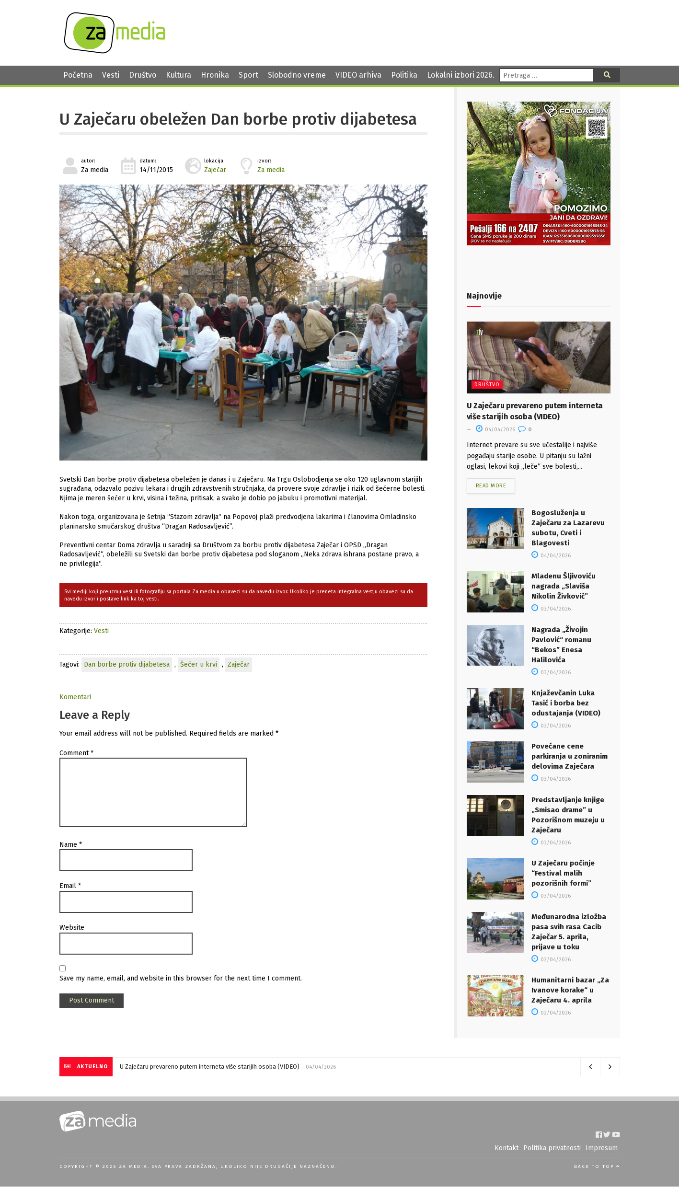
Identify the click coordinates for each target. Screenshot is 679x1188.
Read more (491, 487)
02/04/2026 (551, 960)
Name (70, 845)
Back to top (597, 1167)
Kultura (178, 75)
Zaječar (215, 170)
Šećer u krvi (198, 664)
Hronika (215, 75)
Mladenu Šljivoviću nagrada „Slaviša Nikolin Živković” (563, 587)
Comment (76, 753)
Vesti (110, 75)
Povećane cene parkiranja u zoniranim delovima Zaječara (569, 757)
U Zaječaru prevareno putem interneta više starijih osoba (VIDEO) (209, 1068)
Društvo (142, 75)
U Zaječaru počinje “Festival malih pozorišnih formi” (563, 874)
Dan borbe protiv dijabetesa (127, 664)
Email (70, 886)
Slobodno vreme (297, 75)
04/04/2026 (495, 430)
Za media (271, 170)
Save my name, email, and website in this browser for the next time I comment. (180, 978)
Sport (248, 75)
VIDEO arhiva (358, 75)
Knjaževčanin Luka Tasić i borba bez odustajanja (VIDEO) (565, 704)
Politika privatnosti (552, 1149)
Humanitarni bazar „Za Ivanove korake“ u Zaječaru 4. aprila (570, 991)
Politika (404, 75)
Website (71, 927)
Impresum (602, 1149)
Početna (77, 75)
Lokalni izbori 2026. (461, 75)
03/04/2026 (551, 610)
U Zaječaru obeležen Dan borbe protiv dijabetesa (238, 119)
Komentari (75, 697)
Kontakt (506, 1149)
